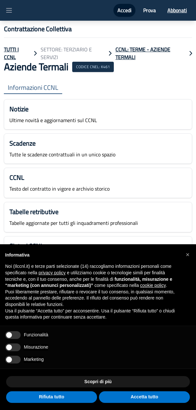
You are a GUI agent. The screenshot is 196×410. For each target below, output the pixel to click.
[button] (187, 254)
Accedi (124, 10)
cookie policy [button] (153, 285)
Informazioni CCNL (33, 87)
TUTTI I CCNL (11, 53)
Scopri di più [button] (98, 381)
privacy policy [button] (52, 272)
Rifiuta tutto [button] (51, 396)
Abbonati (177, 10)
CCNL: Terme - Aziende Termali (142, 53)
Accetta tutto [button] (144, 396)
